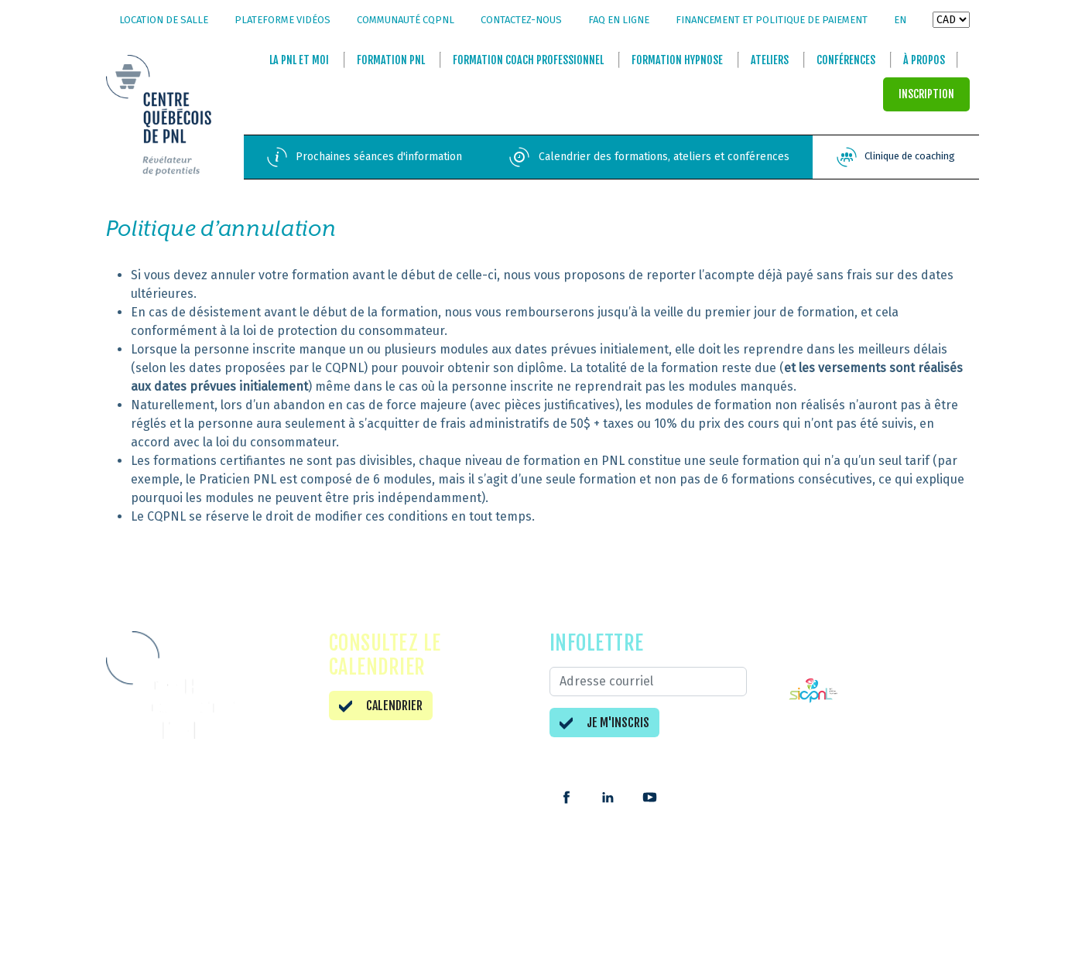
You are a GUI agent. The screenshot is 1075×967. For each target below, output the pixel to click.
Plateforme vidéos (282, 20)
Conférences (846, 60)
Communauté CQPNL (405, 20)
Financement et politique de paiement (772, 20)
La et (299, 60)
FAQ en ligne (618, 20)
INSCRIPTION (926, 94)
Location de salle (163, 20)
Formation (391, 60)
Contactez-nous (521, 20)
